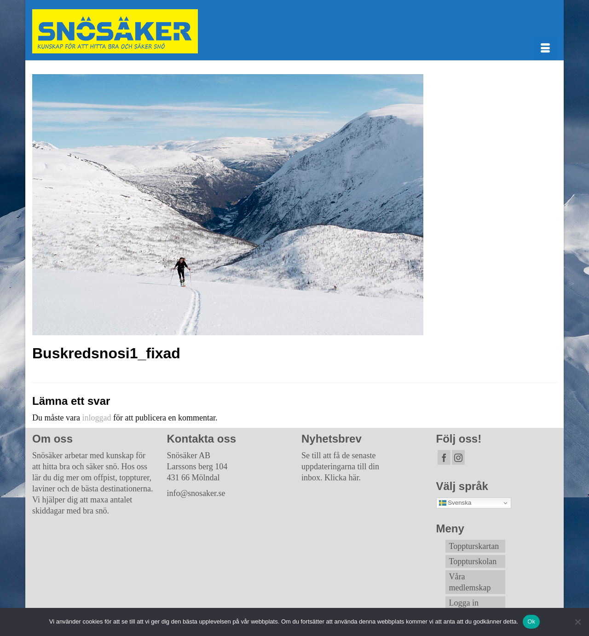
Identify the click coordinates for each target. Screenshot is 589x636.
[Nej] (577, 621)
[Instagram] (458, 457)
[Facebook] (444, 457)
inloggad (96, 417)
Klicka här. (342, 477)
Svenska (455, 503)
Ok (531, 621)
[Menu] (545, 48)
